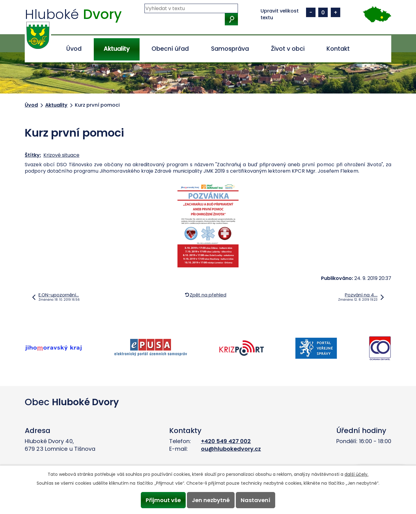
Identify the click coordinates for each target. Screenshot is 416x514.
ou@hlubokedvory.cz (231, 449)
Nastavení (256, 500)
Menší (311, 12)
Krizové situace (61, 155)
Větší (335, 12)
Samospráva (230, 49)
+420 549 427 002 (226, 441)
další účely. (356, 474)
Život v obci (288, 49)
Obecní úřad (170, 49)
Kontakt (338, 49)
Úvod (74, 49)
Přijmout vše (163, 500)
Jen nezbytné (211, 500)
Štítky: (33, 155)
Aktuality (117, 49)
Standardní (323, 12)
